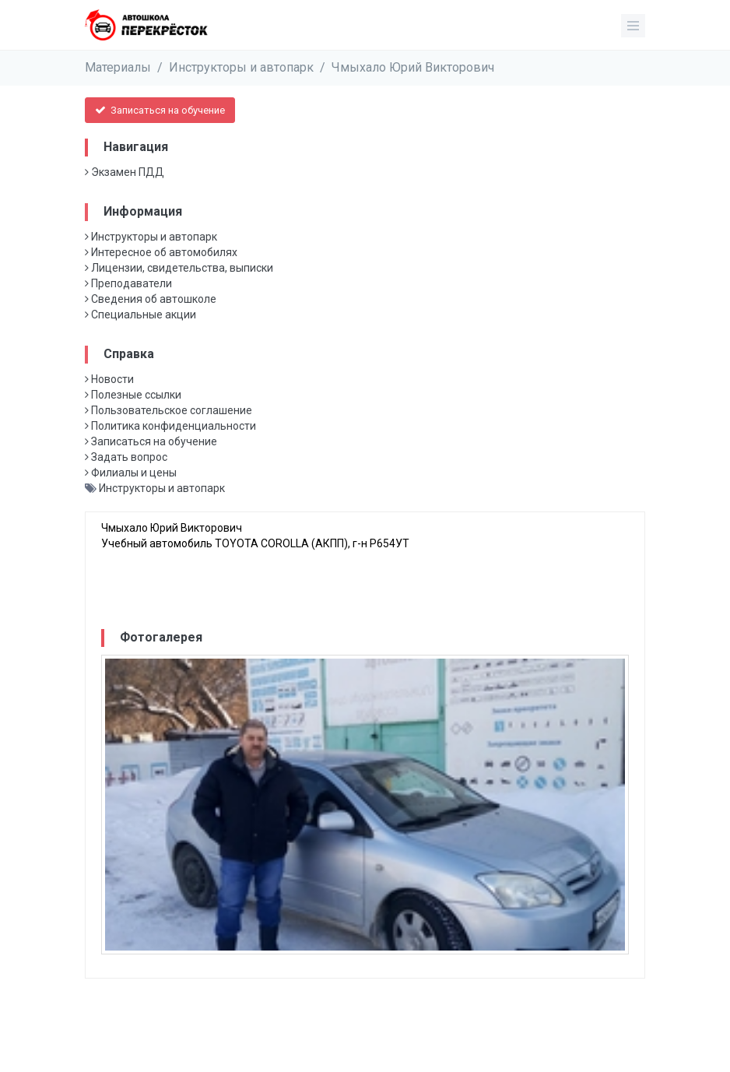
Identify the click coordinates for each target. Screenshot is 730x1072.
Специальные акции (140, 314)
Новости (109, 379)
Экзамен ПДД (124, 172)
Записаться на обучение (160, 110)
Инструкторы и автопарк (241, 67)
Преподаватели (128, 283)
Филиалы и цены (131, 472)
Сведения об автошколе (150, 299)
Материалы (118, 67)
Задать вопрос (126, 457)
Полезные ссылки (133, 394)
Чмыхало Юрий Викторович (413, 67)
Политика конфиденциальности (170, 426)
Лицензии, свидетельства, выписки (179, 268)
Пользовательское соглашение (168, 410)
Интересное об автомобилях (161, 252)
